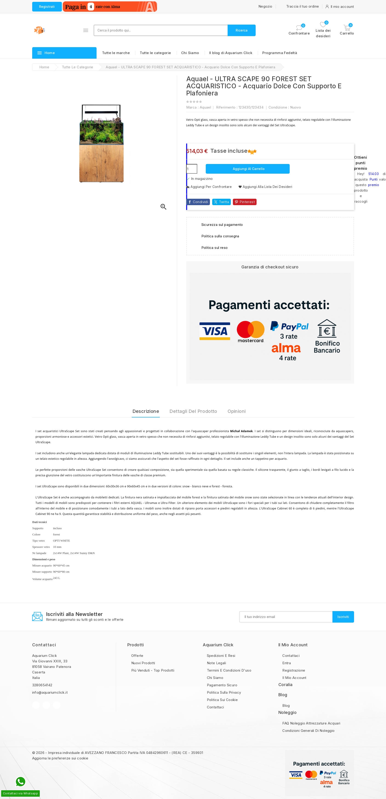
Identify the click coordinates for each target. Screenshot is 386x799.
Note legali (216, 663)
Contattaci (44, 644)
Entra (286, 663)
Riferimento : (226, 107)
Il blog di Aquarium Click (230, 53)
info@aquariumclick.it (50, 692)
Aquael (205, 107)
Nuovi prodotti (142, 663)
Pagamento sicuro (221, 685)
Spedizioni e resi (220, 655)
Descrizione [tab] (145, 411)
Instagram (56, 705)
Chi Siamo (190, 53)
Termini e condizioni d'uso (228, 670)
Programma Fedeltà (279, 53)
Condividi (200, 202)
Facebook (36, 705)
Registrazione (293, 670)
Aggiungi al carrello (248, 169)
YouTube (46, 705)
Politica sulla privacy (223, 692)
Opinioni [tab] (237, 411)
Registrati (47, 7)
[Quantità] (191, 169)
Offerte (136, 655)
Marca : (192, 107)
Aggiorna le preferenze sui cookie (60, 758)
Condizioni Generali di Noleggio (308, 730)
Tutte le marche (116, 53)
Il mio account (293, 677)
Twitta (224, 202)
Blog (285, 705)
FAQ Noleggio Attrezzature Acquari (310, 723)
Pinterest (247, 202)
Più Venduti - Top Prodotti (152, 670)
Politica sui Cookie (222, 700)
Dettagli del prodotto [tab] (193, 411)
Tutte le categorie (155, 53)
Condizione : (279, 107)
